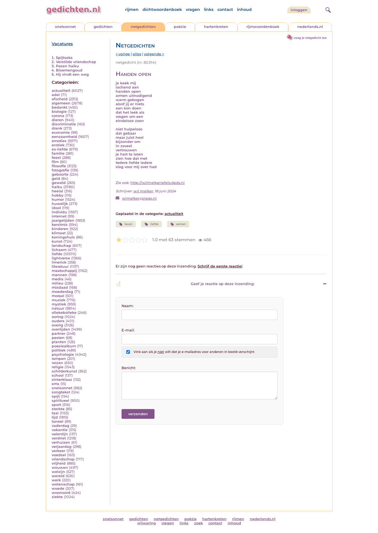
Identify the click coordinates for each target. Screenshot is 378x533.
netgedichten (143, 27)
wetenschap (63, 484)
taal (55, 413)
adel (56, 95)
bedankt (59, 107)
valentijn (60, 434)
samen (178, 224)
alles (137, 54)
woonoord (61, 493)
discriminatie (64, 124)
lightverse (61, 258)
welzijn (58, 472)
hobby (57, 195)
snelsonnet (65, 27)
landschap (61, 245)
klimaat (59, 233)
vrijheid (59, 463)
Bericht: (129, 368)
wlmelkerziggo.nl (139, 198)
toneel (57, 421)
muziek (58, 300)
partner (58, 333)
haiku (57, 187)
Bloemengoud (69, 70)
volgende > (154, 54)
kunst (57, 241)
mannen (59, 275)
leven (125, 224)
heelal (57, 191)
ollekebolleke (64, 312)
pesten (58, 338)
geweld (59, 183)
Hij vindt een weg (72, 74)
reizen (57, 363)
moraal (58, 296)
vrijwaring (146, 523)
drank (57, 128)
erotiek (58, 145)
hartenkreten (216, 27)
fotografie (60, 170)
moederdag (62, 292)
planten (59, 342)
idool (56, 208)
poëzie (180, 27)
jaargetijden (63, 220)
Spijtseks (64, 58)
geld (56, 178)
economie (61, 132)
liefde (57, 254)
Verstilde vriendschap (76, 62)
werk (56, 480)
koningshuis (63, 237)
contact (225, 9)
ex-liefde (60, 149)
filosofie (59, 166)
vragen (193, 9)
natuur (58, 308)
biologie (59, 111)
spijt (56, 396)
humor (58, 199)
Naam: (128, 306)
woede (58, 488)
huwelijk (60, 204)
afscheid (60, 99)
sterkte (58, 409)
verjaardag (62, 446)
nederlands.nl (310, 27)
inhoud (244, 9)
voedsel (59, 455)
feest (56, 158)
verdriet (59, 438)
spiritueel (60, 400)
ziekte (57, 497)
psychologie (63, 354)
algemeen (61, 103)
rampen (59, 359)
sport (56, 405)
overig (57, 325)
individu (59, 212)
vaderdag (60, 426)
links (208, 9)
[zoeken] (327, 9)
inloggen (299, 10)
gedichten (103, 27)
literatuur (60, 266)
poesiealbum (64, 346)
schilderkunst (64, 371)
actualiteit (61, 91)
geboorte (60, 174)
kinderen (60, 229)
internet (59, 216)
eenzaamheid (64, 137)
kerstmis (60, 225)
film (55, 162)
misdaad (60, 287)
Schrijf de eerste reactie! (220, 266)
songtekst (61, 392)
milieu (57, 283)
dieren (58, 120)
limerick (59, 262)
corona (58, 116)
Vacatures (62, 43)
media (57, 279)
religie (57, 367)
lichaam (59, 250)
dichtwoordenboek (162, 9)
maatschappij (64, 271)
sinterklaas (62, 379)
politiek (59, 350)
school (58, 375)
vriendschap (63, 459)
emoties (59, 141)
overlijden (61, 329)
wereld (58, 476)
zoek (198, 523)
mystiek (59, 304)
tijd (55, 417)
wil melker (143, 191)
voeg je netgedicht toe (310, 38)
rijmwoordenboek (262, 27)
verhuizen (61, 442)
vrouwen (60, 467)
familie (58, 153)
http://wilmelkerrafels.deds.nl (157, 183)
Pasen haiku (67, 66)
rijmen (132, 9)
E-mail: (128, 330)
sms (55, 384)
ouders (58, 321)
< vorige (123, 54)
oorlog (57, 317)
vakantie (60, 430)
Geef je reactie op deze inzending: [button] (185, 284)
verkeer (58, 451)
